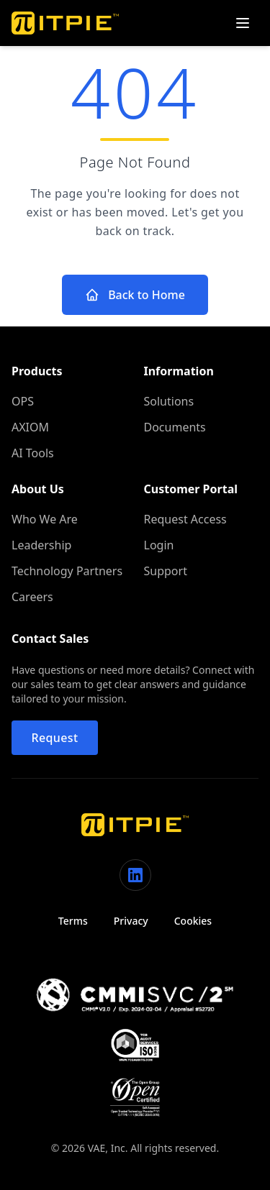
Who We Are (45, 519)
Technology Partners (67, 571)
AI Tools (33, 453)
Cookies (193, 921)
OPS (23, 401)
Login (159, 545)
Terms (73, 921)
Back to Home (135, 295)
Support (165, 571)
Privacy (131, 921)
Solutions (169, 401)
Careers (32, 597)
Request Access (185, 519)
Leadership (41, 545)
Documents (175, 427)
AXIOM (30, 427)
